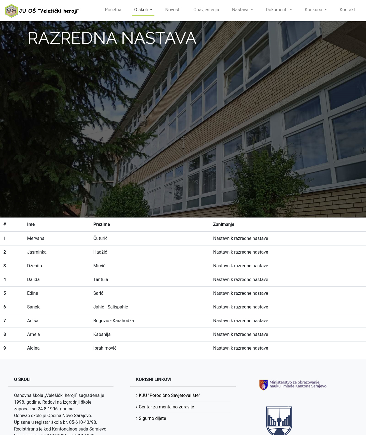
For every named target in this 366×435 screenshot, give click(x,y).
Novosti (172, 9)
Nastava (241, 9)
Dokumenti (277, 9)
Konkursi (314, 9)
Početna (113, 9)
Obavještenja (206, 9)
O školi (141, 9)
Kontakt (347, 9)
